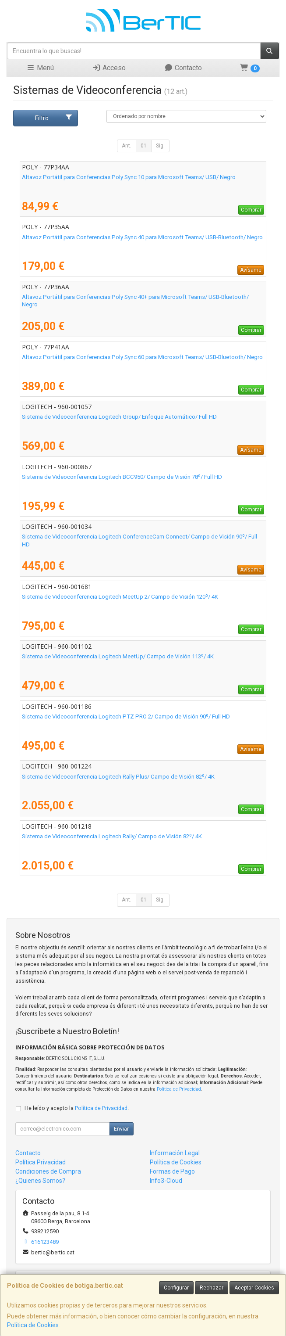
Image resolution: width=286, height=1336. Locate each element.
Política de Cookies (33, 1325)
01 (144, 146)
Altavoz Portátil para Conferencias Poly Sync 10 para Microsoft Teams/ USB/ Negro (129, 177)
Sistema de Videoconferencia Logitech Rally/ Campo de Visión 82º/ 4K (112, 836)
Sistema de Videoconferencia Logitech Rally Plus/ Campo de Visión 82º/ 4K (118, 776)
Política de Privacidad (179, 1089)
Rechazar (211, 1288)
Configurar (176, 1288)
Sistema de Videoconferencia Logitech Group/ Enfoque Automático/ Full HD (119, 416)
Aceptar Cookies (254, 1288)
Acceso (109, 68)
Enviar (121, 1129)
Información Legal (175, 1152)
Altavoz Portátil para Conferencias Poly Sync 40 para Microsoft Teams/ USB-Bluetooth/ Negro (142, 237)
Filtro (53, 118)
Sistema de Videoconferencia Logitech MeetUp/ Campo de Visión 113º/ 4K (118, 656)
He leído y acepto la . (77, 1108)
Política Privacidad (40, 1162)
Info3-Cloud (166, 1180)
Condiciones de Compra (48, 1171)
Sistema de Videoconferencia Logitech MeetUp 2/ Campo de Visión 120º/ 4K (120, 596)
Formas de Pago (172, 1171)
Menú (40, 68)
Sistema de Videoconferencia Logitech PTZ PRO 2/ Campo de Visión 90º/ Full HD (126, 716)
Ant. (126, 146)
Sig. (160, 146)
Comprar (251, 210)
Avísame (250, 270)
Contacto (183, 68)
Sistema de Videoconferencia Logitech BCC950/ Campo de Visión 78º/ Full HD (122, 477)
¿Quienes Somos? (40, 1180)
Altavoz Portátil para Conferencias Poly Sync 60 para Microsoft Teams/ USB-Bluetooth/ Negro (142, 357)
